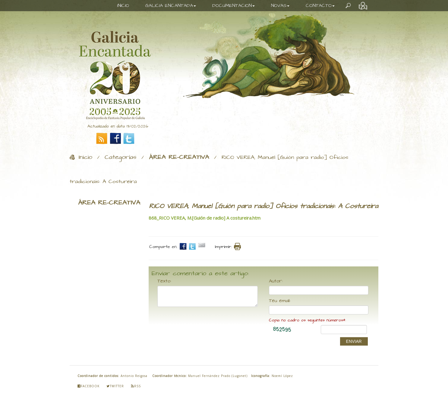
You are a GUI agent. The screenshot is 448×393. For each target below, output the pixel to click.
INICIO (123, 5)
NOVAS (280, 5)
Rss (136, 386)
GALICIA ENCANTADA (170, 5)
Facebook (88, 386)
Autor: (276, 281)
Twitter (115, 386)
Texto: (164, 281)
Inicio (85, 157)
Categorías (121, 157)
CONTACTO (320, 5)
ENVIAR (354, 341)
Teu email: (280, 301)
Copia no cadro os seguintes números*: (307, 320)
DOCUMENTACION (233, 5)
